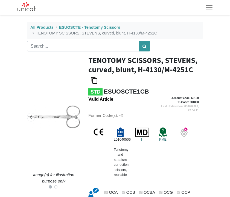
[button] (31, 117)
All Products (42, 27)
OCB (130, 192)
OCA (113, 192)
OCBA (149, 192)
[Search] (144, 46)
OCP (185, 192)
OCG (168, 192)
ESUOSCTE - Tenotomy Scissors (89, 27)
